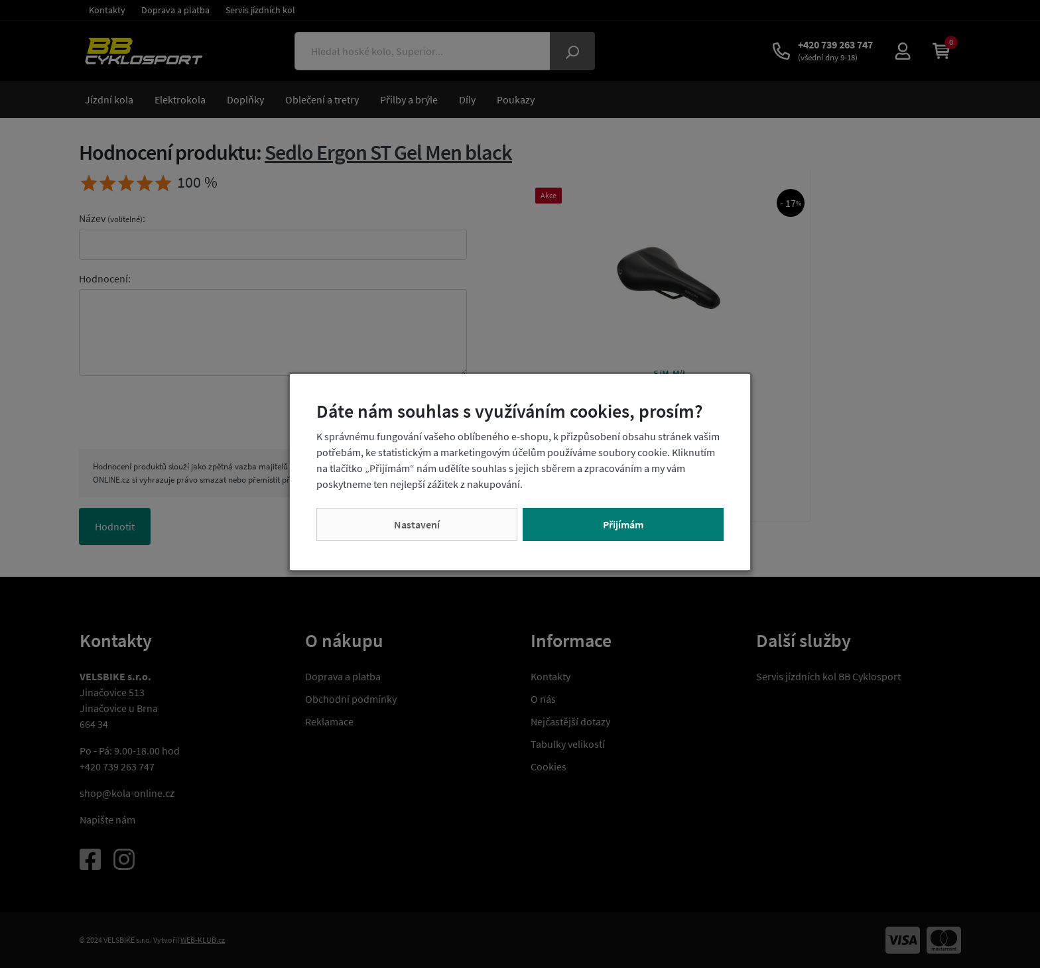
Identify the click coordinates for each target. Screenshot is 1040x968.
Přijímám (623, 524)
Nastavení (417, 524)
